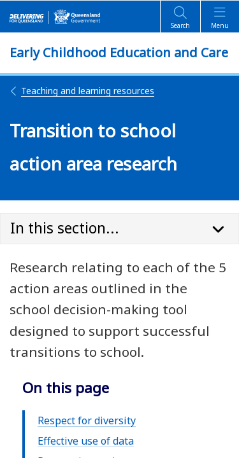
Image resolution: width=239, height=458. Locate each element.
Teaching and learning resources (82, 91)
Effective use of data (86, 441)
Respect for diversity (87, 420)
